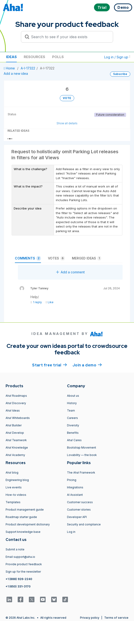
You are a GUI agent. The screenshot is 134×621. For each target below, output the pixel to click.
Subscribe (120, 74)
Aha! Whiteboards (18, 418)
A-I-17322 (28, 68)
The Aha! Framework (81, 472)
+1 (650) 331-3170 (18, 586)
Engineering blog (17, 480)
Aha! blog (12, 472)
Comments (28, 258)
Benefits (73, 432)
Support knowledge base (23, 532)
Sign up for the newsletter (23, 571)
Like (49, 302)
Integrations (75, 487)
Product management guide (25, 509)
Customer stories (79, 509)
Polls (58, 57)
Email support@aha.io (20, 557)
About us (73, 395)
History (72, 403)
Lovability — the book (82, 455)
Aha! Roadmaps (16, 395)
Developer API (77, 517)
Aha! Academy (15, 455)
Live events (14, 487)
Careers (72, 418)
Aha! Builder (14, 425)
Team (71, 410)
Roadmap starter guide (21, 517)
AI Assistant (75, 494)
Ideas (11, 57)
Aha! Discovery (16, 403)
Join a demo (87, 365)
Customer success (80, 502)
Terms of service (116, 617)
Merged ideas (86, 258)
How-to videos (16, 494)
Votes (56, 258)
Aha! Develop (15, 432)
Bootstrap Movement (81, 447)
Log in (71, 532)
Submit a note (15, 549)
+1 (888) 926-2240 (19, 579)
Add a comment (70, 272)
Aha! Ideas (13, 410)
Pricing (71, 480)
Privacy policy (89, 617)
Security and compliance (84, 524)
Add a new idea (16, 73)
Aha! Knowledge (17, 447)
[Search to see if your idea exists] (69, 37)
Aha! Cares (74, 440)
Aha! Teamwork (16, 440)
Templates (13, 502)
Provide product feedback (24, 564)
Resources (34, 57)
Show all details (67, 123)
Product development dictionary (28, 524)
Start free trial (49, 365)
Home (10, 68)
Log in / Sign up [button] (117, 57)
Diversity (73, 425)
